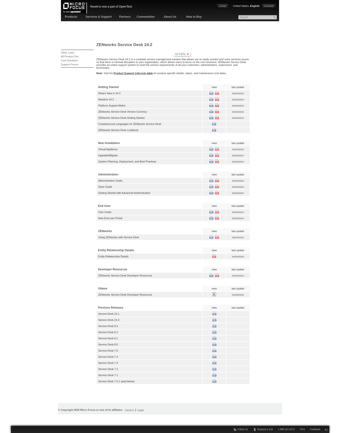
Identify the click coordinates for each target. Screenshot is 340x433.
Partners (125, 16)
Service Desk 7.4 (108, 356)
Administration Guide (110, 180)
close (325, 429)
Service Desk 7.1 (108, 375)
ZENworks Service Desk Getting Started (121, 117)
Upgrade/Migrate (108, 155)
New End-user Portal (110, 218)
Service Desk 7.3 (108, 362)
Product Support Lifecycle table (133, 73)
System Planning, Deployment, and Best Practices (127, 161)
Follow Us (243, 429)
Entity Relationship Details (113, 256)
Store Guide (105, 186)
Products (71, 16)
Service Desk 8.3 (108, 326)
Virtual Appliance (108, 149)
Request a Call (265, 429)
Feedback (315, 429)
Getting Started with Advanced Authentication (124, 192)
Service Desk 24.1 (108, 313)
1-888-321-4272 (286, 429)
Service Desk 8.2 (108, 332)
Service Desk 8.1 (108, 338)
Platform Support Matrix (112, 105)
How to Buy (194, 16)
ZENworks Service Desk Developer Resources (125, 275)
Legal (140, 410)
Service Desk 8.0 (108, 344)
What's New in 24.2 (109, 93)
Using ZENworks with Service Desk (118, 237)
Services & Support (99, 16)
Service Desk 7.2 (108, 369)
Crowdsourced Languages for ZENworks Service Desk (129, 124)
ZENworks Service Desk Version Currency (122, 111)
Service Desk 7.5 (108, 350)
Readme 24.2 (106, 99)
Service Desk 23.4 (108, 319)
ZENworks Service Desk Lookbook (118, 130)
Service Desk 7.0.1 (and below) (116, 381)
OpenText (125, 6)
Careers (129, 410)
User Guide (104, 212)
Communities (146, 16)
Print (302, 429)
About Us (170, 16)
